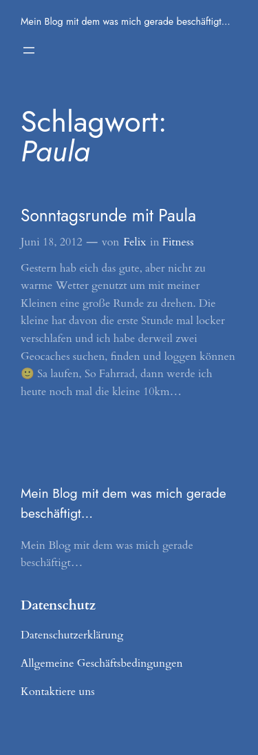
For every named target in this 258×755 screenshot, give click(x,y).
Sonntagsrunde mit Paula (108, 215)
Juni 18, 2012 (52, 242)
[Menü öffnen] (29, 50)
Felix (134, 242)
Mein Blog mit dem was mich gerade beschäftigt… (125, 21)
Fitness (178, 242)
